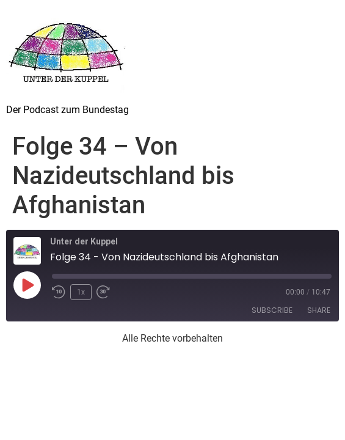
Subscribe (272, 310)
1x (81, 292)
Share (318, 310)
